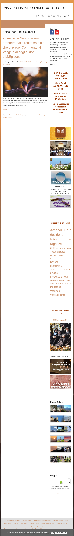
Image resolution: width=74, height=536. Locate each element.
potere (40, 115)
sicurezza (9, 117)
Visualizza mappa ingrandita (57, 493)
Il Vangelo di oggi (59, 277)
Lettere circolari (57, 256)
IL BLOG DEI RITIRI (24, 22)
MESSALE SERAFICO (8, 26)
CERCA (42, 26)
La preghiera (56, 266)
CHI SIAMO (12, 22)
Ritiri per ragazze (27, 520)
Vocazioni (55, 291)
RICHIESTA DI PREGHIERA (52, 22)
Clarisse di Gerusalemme (47, 523)
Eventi (52, 259)
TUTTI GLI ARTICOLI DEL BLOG (12, 520)
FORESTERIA (37, 22)
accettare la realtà (12, 115)
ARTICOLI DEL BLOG (25, 62)
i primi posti (21, 115)
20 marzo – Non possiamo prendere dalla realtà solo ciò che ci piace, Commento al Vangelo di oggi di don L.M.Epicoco (23, 47)
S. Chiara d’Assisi (34, 523)
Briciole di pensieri (58, 520)
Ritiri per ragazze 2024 (60, 320)
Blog (68, 223)
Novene (54, 262)
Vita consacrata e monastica (11, 528)
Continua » (6, 109)
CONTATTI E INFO (31, 26)
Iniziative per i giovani (62, 523)
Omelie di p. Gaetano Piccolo (60, 280)
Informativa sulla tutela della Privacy (37, 528)
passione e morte (31, 115)
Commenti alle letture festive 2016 (56, 526)
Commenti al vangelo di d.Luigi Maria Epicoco (34, 526)
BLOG (20, 26)
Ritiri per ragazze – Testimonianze (42, 520)
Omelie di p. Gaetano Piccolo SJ (12, 526)
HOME (4, 22)
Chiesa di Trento (57, 295)
